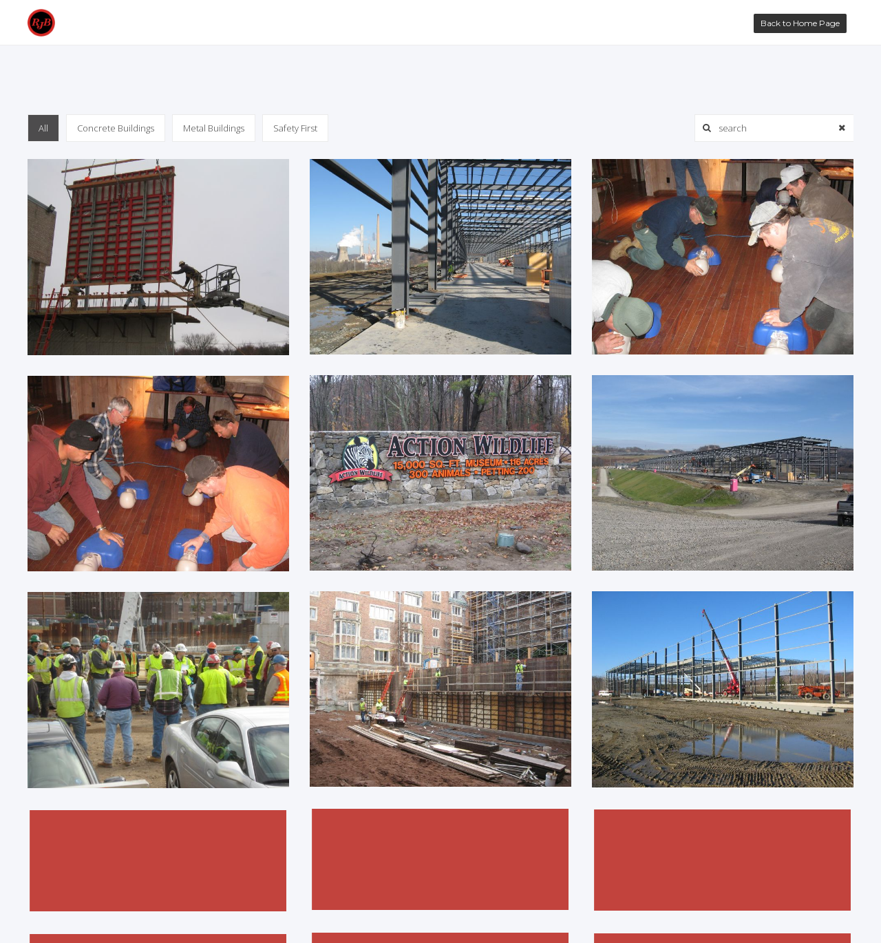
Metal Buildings (213, 128)
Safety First (295, 128)
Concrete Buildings (115, 128)
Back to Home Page (800, 23)
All (43, 128)
